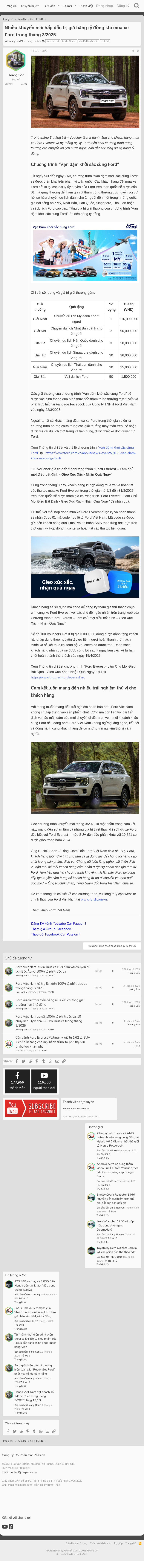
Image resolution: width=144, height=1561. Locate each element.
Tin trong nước (15, 1275)
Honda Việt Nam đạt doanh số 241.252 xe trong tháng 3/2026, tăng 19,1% (34, 1396)
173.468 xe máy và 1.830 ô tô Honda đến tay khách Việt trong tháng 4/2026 (34, 1285)
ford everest (53, 41)
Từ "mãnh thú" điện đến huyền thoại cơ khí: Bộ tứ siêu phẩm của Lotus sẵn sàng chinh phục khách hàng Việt (35, 1341)
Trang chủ (11, 6)
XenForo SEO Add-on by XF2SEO (72, 1554)
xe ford (105, 41)
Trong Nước (20, 1302)
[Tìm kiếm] (136, 6)
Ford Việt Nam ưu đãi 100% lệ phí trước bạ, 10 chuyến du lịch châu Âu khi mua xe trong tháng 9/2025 (49, 1021)
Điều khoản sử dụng (76, 1543)
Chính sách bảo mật (100, 1543)
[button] (30, 6)
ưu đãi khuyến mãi (88, 41)
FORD (52, 975)
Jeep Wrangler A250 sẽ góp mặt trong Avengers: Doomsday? (115, 1225)
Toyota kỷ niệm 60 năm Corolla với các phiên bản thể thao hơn (117, 1250)
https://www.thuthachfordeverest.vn (57, 677)
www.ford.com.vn (94, 899)
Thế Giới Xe (103, 1158)
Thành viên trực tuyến (78, 1102)
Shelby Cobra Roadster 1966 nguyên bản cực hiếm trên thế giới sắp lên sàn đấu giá (116, 1199)
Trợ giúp (118, 1543)
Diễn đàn (49, 6)
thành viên (17, 1081)
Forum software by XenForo (72, 1550)
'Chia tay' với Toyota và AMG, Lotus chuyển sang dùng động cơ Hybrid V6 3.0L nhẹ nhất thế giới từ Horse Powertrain (118, 1139)
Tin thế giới (95, 1127)
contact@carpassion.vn (24, 1472)
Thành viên (86, 6)
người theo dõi (44, 1081)
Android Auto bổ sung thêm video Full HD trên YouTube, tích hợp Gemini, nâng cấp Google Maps (117, 1170)
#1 (138, 51)
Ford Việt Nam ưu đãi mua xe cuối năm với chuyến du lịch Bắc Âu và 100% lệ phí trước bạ (53, 969)
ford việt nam (69, 41)
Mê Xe (19, 1050)
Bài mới (67, 6)
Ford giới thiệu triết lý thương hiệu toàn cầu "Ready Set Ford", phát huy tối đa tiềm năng (34, 1369)
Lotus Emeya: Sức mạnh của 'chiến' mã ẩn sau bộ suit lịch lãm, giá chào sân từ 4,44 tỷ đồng (35, 1312)
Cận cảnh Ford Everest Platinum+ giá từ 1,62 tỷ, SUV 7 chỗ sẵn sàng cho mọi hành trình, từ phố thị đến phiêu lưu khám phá (53, 1042)
